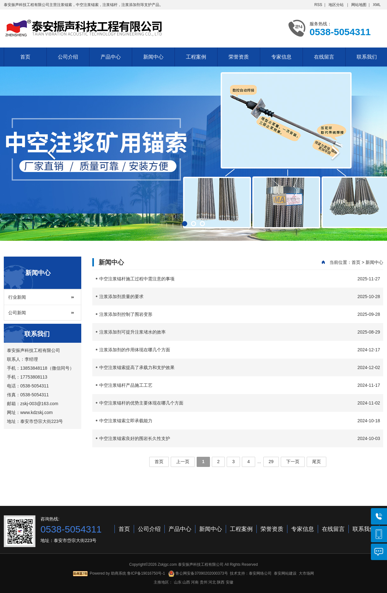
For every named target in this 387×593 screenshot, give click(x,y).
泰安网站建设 (285, 573)
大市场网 (306, 573)
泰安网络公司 (260, 573)
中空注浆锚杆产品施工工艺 (239, 385)
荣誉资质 (239, 57)
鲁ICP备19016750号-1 (146, 573)
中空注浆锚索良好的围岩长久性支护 (239, 438)
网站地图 (358, 5)
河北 (212, 582)
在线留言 (324, 57)
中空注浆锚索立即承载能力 (239, 420)
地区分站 (336, 5)
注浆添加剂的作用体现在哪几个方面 (239, 349)
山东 (177, 582)
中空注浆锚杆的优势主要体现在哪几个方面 (239, 403)
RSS (318, 5)
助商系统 (118, 573)
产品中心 (111, 57)
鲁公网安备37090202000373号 (198, 573)
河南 (195, 582)
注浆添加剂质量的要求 (239, 296)
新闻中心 (153, 57)
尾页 (316, 461)
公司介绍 (68, 57)
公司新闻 (17, 312)
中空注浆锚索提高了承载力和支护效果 (239, 367)
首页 (25, 57)
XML (377, 5)
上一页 (182, 461)
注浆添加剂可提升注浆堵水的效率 (239, 332)
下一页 (292, 461)
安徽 (229, 582)
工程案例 (196, 57)
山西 (186, 582)
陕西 (220, 582)
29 (271, 461)
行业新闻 (17, 297)
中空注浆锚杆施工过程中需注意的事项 (239, 278)
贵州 (203, 582)
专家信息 (281, 57)
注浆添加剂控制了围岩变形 (239, 314)
